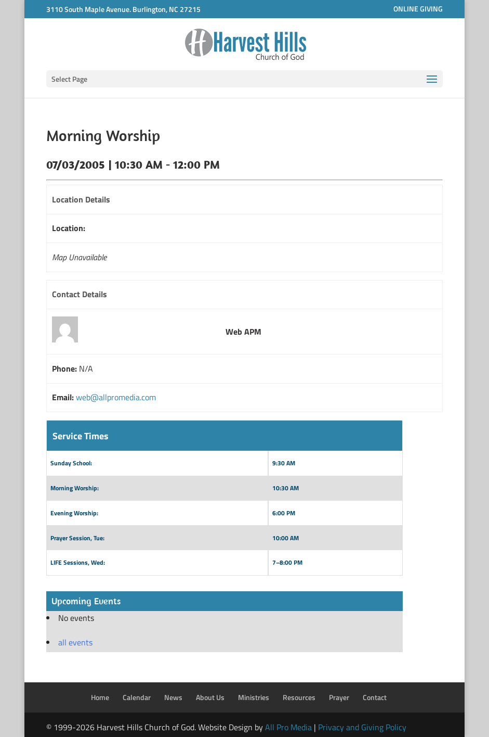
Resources (299, 697)
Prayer (339, 697)
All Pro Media (288, 727)
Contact (375, 697)
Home (100, 697)
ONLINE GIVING (418, 8)
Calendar (137, 697)
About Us (210, 697)
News (173, 697)
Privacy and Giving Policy (362, 727)
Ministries (253, 697)
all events (75, 642)
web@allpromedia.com (116, 397)
